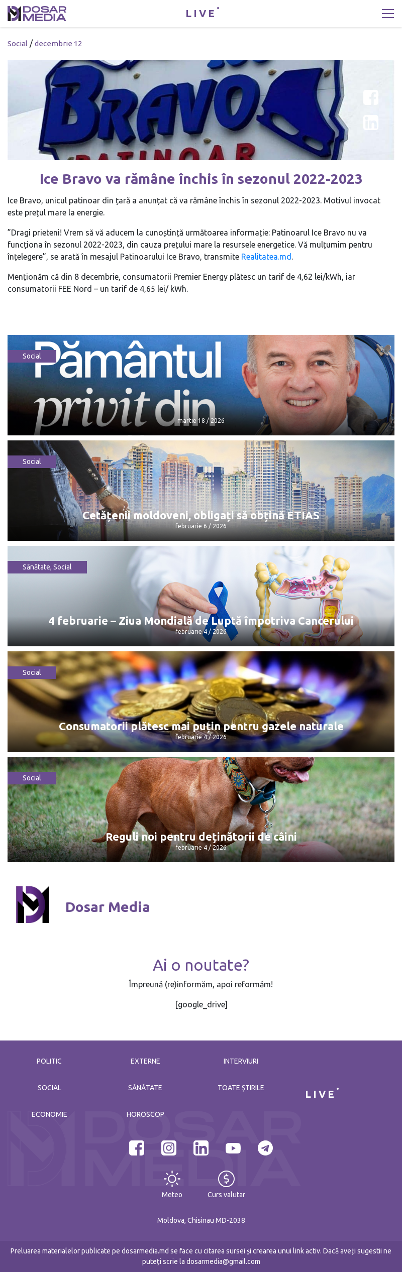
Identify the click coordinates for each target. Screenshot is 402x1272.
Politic (49, 1061)
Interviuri (241, 1061)
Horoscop (145, 1114)
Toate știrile (241, 1088)
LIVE (201, 13)
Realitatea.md (266, 256)
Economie (49, 1114)
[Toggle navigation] (387, 14)
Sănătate (36, 567)
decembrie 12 (58, 43)
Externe (145, 1061)
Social (18, 43)
